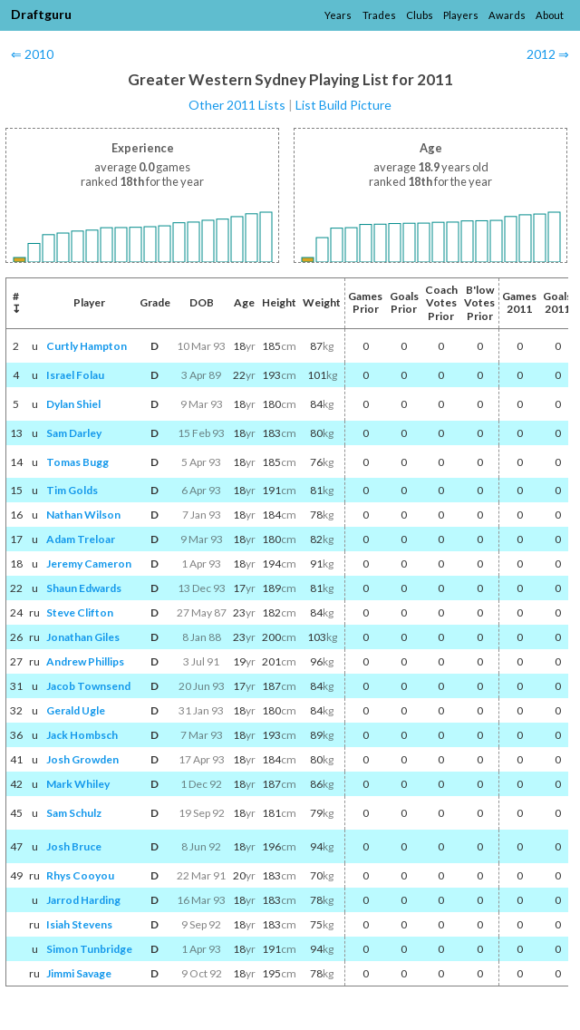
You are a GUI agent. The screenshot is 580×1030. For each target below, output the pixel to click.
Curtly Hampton (86, 346)
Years (338, 15)
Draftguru (41, 14)
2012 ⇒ (548, 54)
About (550, 15)
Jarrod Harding (83, 900)
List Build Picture (343, 104)
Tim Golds (72, 490)
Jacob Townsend (88, 686)
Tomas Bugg (77, 462)
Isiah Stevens (79, 924)
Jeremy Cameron (88, 563)
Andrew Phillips (85, 661)
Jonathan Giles (83, 637)
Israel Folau (75, 375)
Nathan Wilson (83, 514)
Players (460, 15)
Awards (507, 15)
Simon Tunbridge (89, 949)
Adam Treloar (80, 539)
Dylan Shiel (73, 404)
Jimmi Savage (78, 973)
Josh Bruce (74, 846)
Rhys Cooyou (80, 875)
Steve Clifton (79, 612)
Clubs (419, 15)
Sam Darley (74, 433)
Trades (379, 15)
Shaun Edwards (83, 588)
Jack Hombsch (82, 735)
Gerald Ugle (75, 710)
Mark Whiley (78, 784)
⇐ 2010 (32, 54)
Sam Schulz (74, 813)
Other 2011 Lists (236, 104)
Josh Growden (82, 759)
